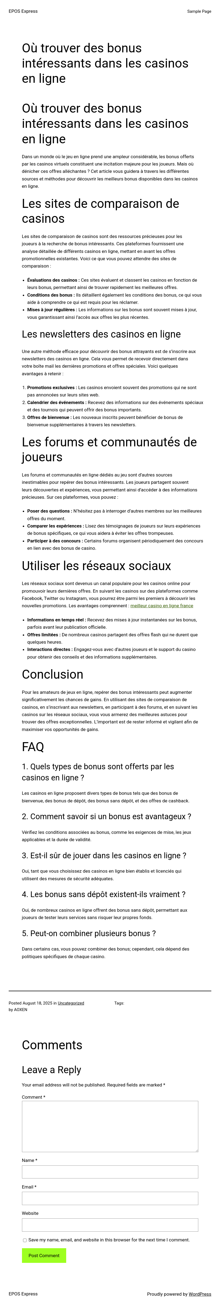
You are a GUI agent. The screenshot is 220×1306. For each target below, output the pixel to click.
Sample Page (199, 11)
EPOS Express (23, 11)
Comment (34, 1097)
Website (30, 1213)
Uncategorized (71, 1003)
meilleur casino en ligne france (161, 605)
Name (29, 1160)
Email (29, 1187)
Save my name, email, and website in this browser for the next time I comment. (109, 1240)
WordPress (200, 1294)
